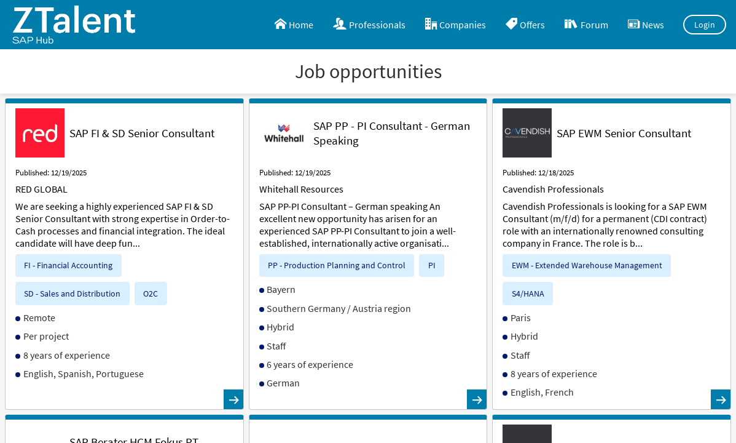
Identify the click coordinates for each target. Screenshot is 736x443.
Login (705, 24)
